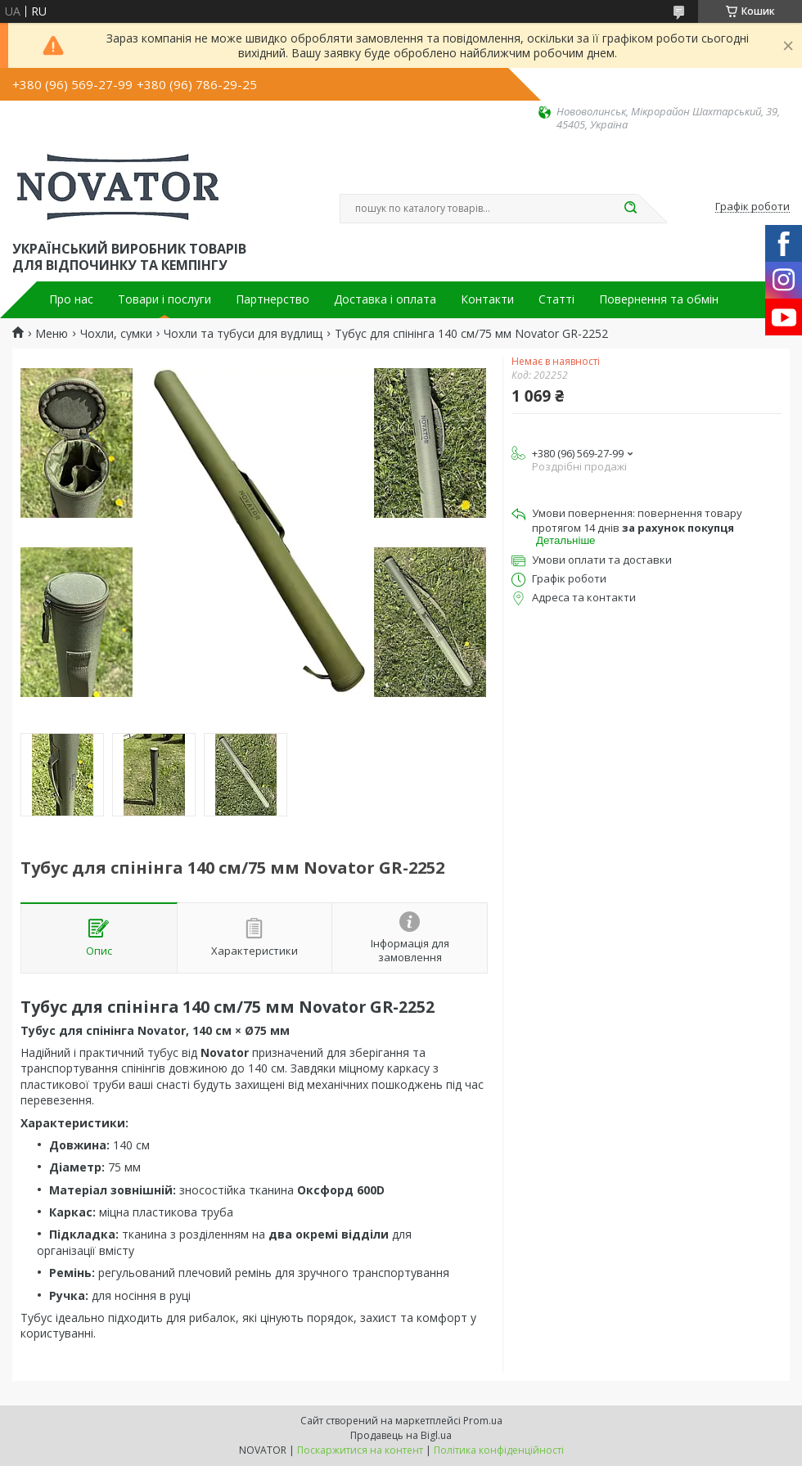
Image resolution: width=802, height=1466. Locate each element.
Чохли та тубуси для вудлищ (243, 333)
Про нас (71, 299)
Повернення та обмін (659, 299)
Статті (556, 299)
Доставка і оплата (385, 299)
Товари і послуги (164, 299)
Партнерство (272, 299)
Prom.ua (482, 1421)
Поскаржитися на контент (360, 1450)
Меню (51, 333)
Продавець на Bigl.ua (401, 1435)
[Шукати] (630, 208)
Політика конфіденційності (499, 1450)
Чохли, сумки (116, 333)
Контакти (487, 299)
